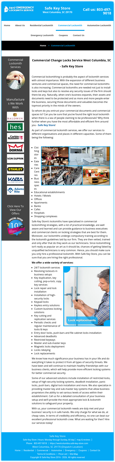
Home (7, 25)
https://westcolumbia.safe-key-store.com (69, 443)
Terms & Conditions (46, 454)
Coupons (63, 35)
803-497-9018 (104, 11)
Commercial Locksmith (70, 25)
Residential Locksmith (41, 25)
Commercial (42, 450)
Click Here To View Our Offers (15, 209)
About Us (20, 25)
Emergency (70, 450)
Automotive (56, 450)
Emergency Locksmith (42, 35)
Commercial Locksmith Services (15, 63)
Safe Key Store (46, 125)
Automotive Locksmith (99, 25)
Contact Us (78, 35)
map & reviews (84, 440)
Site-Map (74, 454)
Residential (29, 450)
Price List (62, 454)
